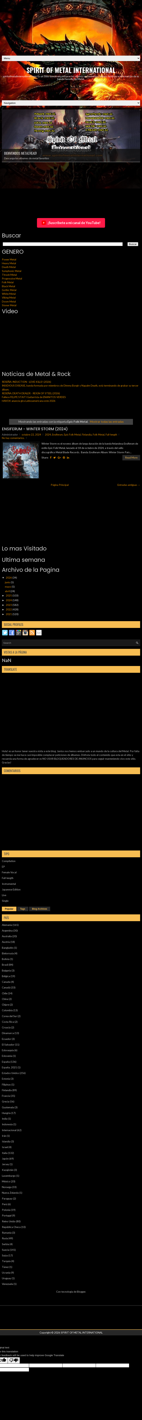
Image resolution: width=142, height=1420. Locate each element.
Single (5, 900)
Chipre (5, 1004)
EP (3, 866)
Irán (4, 1135)
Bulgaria (6, 970)
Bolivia (5, 959)
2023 (9, 604)
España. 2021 (9, 1067)
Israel (5, 1147)
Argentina (7, 930)
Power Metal (9, 259)
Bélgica (6, 976)
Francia (6, 1095)
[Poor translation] (14, 1360)
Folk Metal (8, 282)
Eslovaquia (8, 1050)
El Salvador (8, 1044)
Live (4, 895)
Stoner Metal (9, 305)
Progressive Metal (12, 278)
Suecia (5, 1249)
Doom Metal (9, 301)
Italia (4, 1152)
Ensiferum (57, 434)
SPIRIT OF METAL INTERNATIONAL (71, 70)
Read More (131, 457)
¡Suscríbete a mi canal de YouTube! (71, 222)
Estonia (6, 1078)
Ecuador (6, 1038)
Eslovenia (7, 1055)
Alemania (7, 924)
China (5, 999)
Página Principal (60, 484)
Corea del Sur (9, 1016)
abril (7, 591)
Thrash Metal (9, 274)
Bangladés (7, 947)
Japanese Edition (11, 889)
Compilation (8, 861)
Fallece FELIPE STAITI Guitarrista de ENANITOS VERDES (34, 397)
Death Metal (9, 267)
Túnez (5, 1266)
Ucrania (6, 1272)
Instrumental (9, 883)
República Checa (11, 1227)
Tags (22, 909)
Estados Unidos (10, 1073)
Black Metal (8, 286)
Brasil (5, 964)
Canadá (6, 987)
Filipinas (6, 1084)
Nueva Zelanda (10, 1192)
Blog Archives (39, 909)
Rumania (7, 1232)
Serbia (5, 1244)
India (4, 1118)
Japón (5, 1158)
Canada (6, 981)
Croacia (6, 1027)
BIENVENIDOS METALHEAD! (20, 153)
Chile (4, 993)
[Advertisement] (71, 26)
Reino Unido (8, 1221)
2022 (9, 609)
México (6, 1181)
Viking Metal (9, 297)
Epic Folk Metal (72, 434)
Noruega (7, 1187)
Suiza (5, 1255)
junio (8, 582)
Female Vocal (9, 872)
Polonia (6, 1209)
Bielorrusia (8, 953)
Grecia (5, 1101)
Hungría (6, 1113)
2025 (9, 595)
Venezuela (7, 1283)
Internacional (9, 1130)
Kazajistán (7, 1169)
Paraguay (7, 1198)
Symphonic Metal (11, 271)
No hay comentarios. (13, 437)
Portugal (7, 1215)
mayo (8, 586)
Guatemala (8, 1107)
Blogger (81, 1291)
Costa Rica (8, 1021)
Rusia (5, 1238)
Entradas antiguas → (128, 484)
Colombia (7, 1010)
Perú (4, 1204)
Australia (7, 936)
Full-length (111, 434)
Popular (9, 909)
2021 (9, 614)
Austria (6, 941)
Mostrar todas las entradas (107, 421)
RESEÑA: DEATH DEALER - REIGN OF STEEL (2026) (31, 393)
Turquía (6, 1261)
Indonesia (7, 1124)
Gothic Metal (9, 290)
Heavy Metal (9, 263)
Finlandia (87, 434)
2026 (9, 577)
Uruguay (6, 1278)
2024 (48, 434)
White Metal (9, 293)
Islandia (6, 1141)
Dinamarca (8, 1033)
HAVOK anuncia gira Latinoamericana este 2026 (28, 400)
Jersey (5, 1164)
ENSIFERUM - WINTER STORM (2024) (35, 429)
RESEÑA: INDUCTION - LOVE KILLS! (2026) (26, 381)
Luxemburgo (9, 1175)
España (6, 1061)
